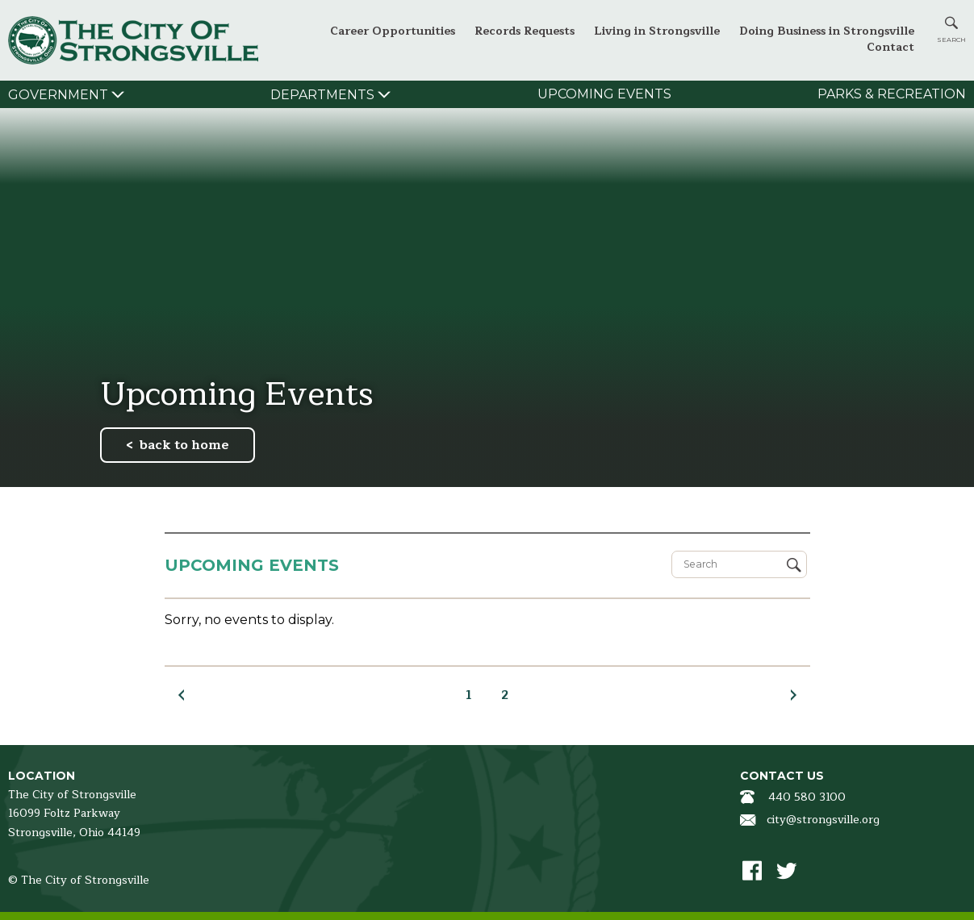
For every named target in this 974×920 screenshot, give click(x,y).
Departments (322, 94)
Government (58, 94)
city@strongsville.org (823, 819)
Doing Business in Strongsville (826, 31)
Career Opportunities (392, 31)
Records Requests (524, 31)
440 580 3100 (807, 797)
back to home (184, 445)
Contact (890, 47)
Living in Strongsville (657, 31)
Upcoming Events (604, 94)
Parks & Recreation (891, 94)
